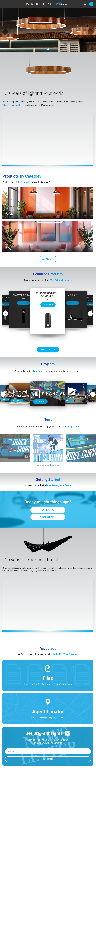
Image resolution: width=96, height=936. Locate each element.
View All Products (48, 349)
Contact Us (48, 510)
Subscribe (48, 759)
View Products (48, 517)
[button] (5, 32)
